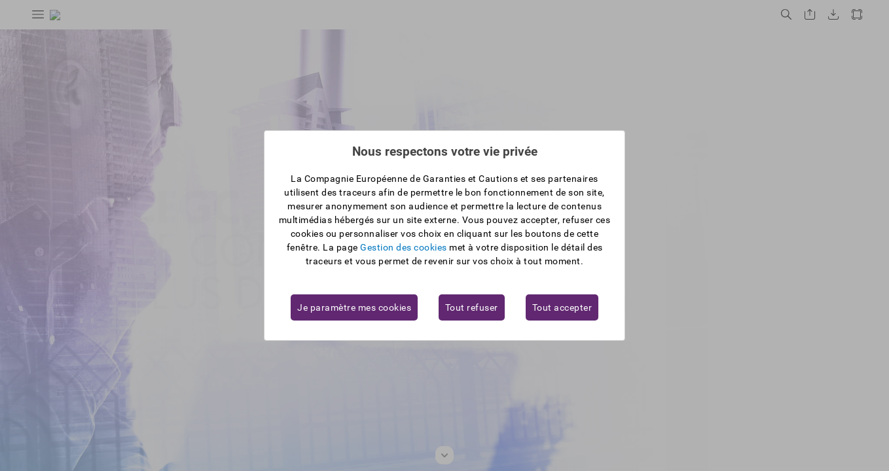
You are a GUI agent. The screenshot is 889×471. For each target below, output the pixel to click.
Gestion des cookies (403, 247)
